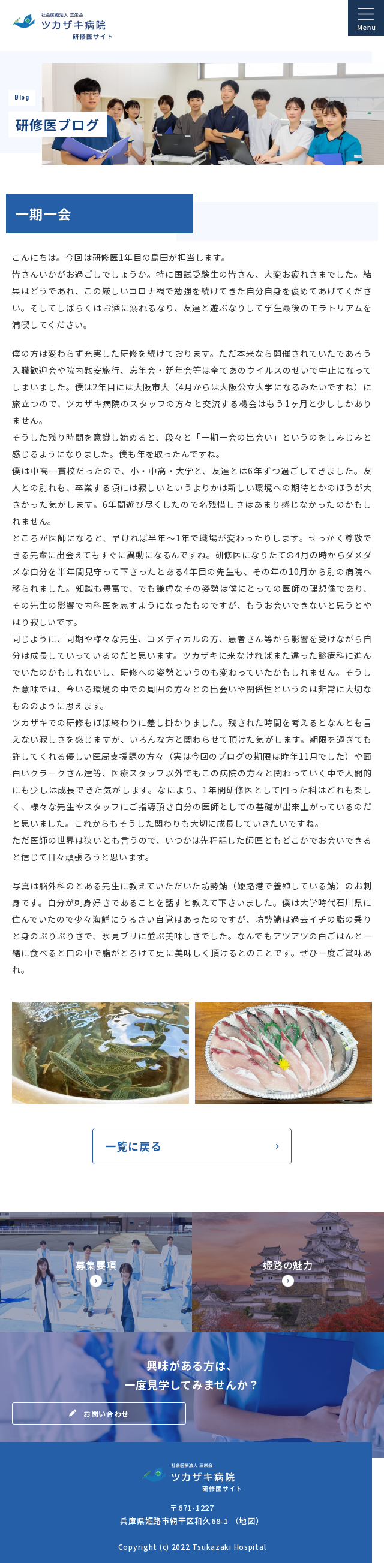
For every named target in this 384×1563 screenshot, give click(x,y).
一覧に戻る (133, 1146)
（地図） (247, 1520)
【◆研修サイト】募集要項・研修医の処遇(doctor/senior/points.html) (96, 1272)
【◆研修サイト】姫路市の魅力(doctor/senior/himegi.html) (288, 1272)
